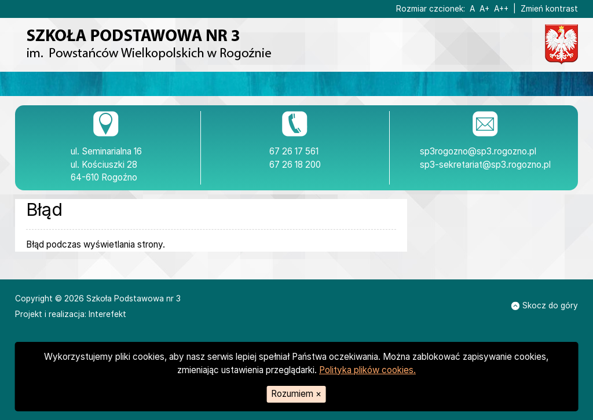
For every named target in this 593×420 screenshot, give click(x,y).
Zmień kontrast (549, 8)
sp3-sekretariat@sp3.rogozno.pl (485, 164)
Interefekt (107, 314)
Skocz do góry (544, 305)
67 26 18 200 (295, 164)
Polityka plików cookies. (367, 369)
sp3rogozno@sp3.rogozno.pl (478, 151)
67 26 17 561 (294, 151)
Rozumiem (296, 393)
